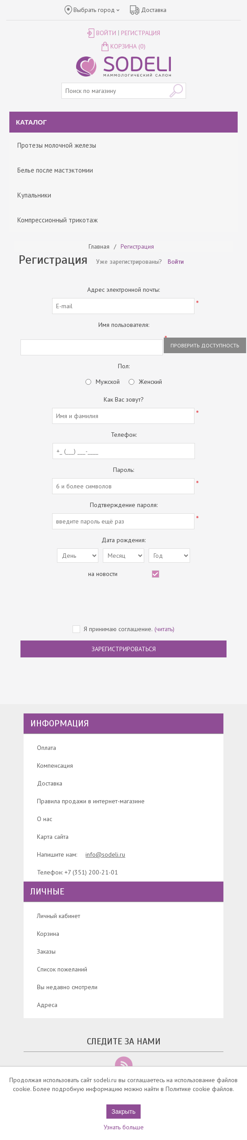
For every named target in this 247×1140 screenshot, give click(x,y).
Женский (150, 382)
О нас (44, 819)
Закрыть (124, 1111)
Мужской (108, 382)
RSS (124, 1065)
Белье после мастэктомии (55, 170)
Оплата (46, 748)
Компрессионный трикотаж (57, 220)
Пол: (124, 366)
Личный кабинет (58, 916)
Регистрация (140, 33)
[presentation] (123, 602)
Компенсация (55, 765)
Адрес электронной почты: (123, 290)
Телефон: (124, 435)
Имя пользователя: (123, 325)
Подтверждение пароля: (124, 505)
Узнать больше (124, 1127)
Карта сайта (53, 837)
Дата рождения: (123, 540)
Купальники (34, 195)
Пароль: (123, 470)
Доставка (49, 783)
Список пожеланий (62, 969)
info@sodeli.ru (105, 854)
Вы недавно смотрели (67, 987)
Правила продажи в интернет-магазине (91, 801)
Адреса (47, 1005)
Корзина (48, 934)
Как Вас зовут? (124, 399)
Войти (106, 33)
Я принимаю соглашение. (118, 629)
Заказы (46, 951)
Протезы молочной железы (56, 145)
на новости (102, 574)
